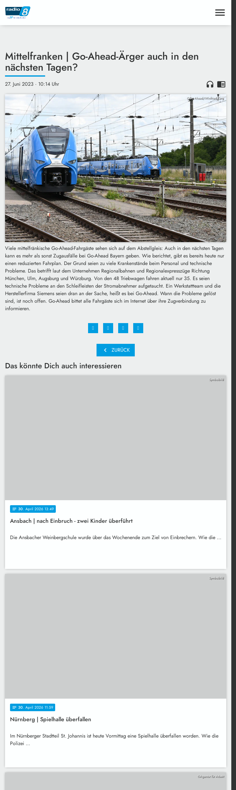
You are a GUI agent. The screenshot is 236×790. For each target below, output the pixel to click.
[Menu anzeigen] (220, 12)
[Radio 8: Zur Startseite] (60, 12)
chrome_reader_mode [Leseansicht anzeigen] (221, 84)
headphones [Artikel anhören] (210, 84)
